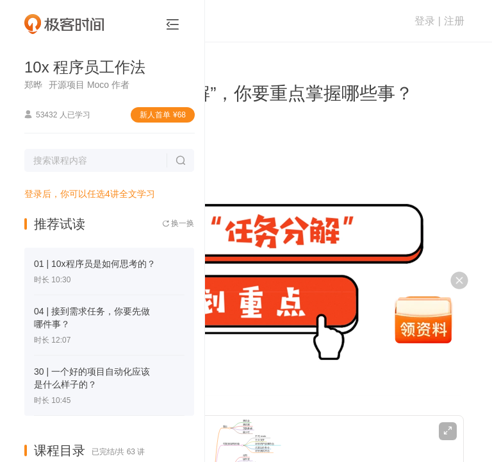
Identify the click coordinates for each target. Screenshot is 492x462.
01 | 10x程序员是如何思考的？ (95, 264)
